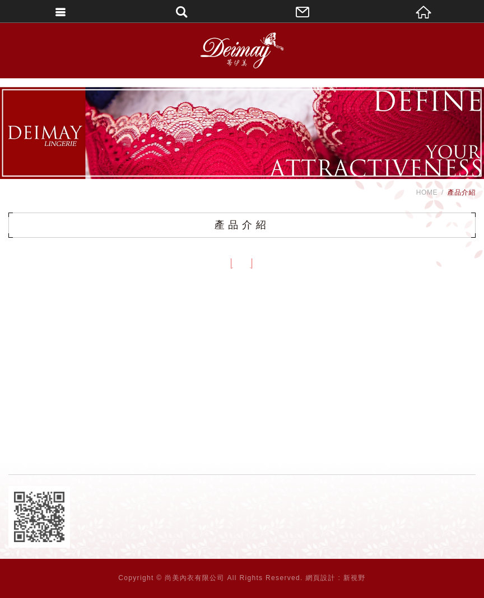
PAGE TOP (242, 586)
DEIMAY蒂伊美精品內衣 (242, 50)
